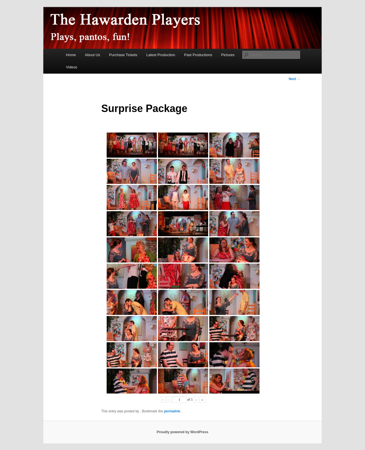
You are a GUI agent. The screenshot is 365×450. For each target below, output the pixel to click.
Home (71, 55)
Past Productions (198, 55)
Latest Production (160, 55)
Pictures (228, 55)
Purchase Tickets (123, 55)
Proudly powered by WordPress (182, 432)
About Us (92, 55)
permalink (172, 411)
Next (294, 79)
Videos (71, 67)
